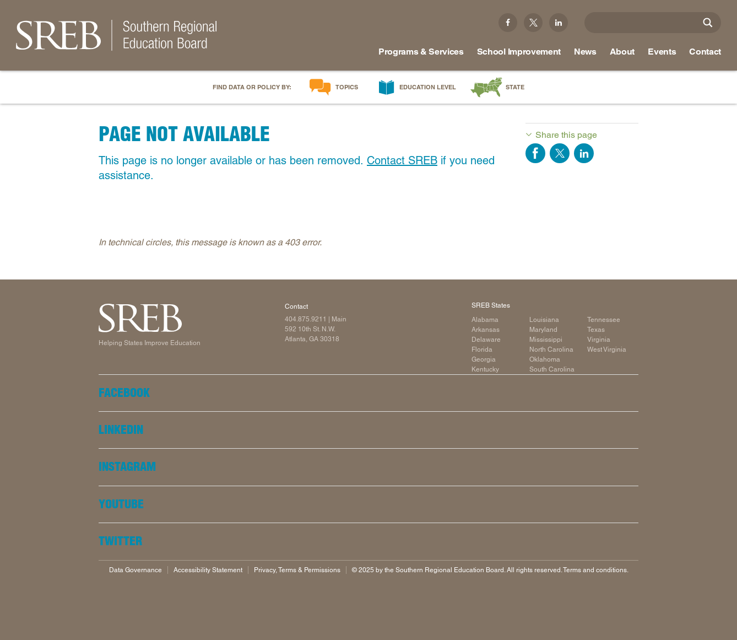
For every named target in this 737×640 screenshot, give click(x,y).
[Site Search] (708, 22)
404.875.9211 (306, 319)
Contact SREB (402, 160)
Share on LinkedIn (584, 153)
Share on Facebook (535, 153)
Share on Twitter (560, 153)
